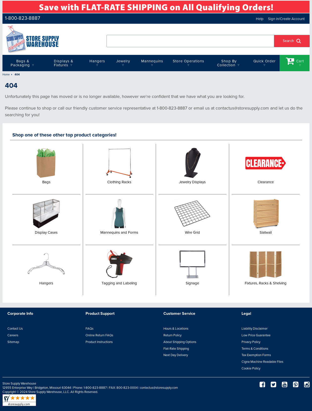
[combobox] (190, 41)
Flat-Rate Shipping (176, 349)
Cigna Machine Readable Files (262, 362)
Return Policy (172, 335)
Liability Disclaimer (254, 329)
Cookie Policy (251, 368)
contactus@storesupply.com (159, 388)
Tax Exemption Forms (256, 355)
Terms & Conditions (255, 349)
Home (6, 74)
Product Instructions (99, 342)
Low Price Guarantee (256, 335)
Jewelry (123, 61)
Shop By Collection (226, 63)
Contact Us (15, 329)
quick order (264, 61)
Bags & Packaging (20, 63)
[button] (292, 41)
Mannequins (152, 61)
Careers (12, 335)
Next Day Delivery (175, 355)
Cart (295, 60)
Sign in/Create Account (286, 19)
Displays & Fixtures (63, 63)
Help (260, 19)
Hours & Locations (175, 329)
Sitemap (13, 342)
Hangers (97, 61)
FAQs (89, 329)
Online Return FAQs (99, 335)
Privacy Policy (251, 342)
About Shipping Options (179, 342)
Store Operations (188, 61)
